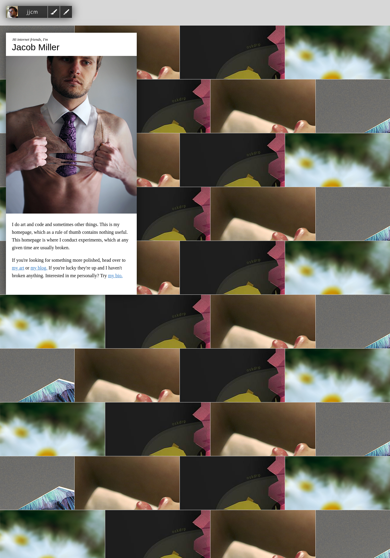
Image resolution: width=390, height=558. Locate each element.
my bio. (115, 275)
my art (18, 267)
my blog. (39, 267)
